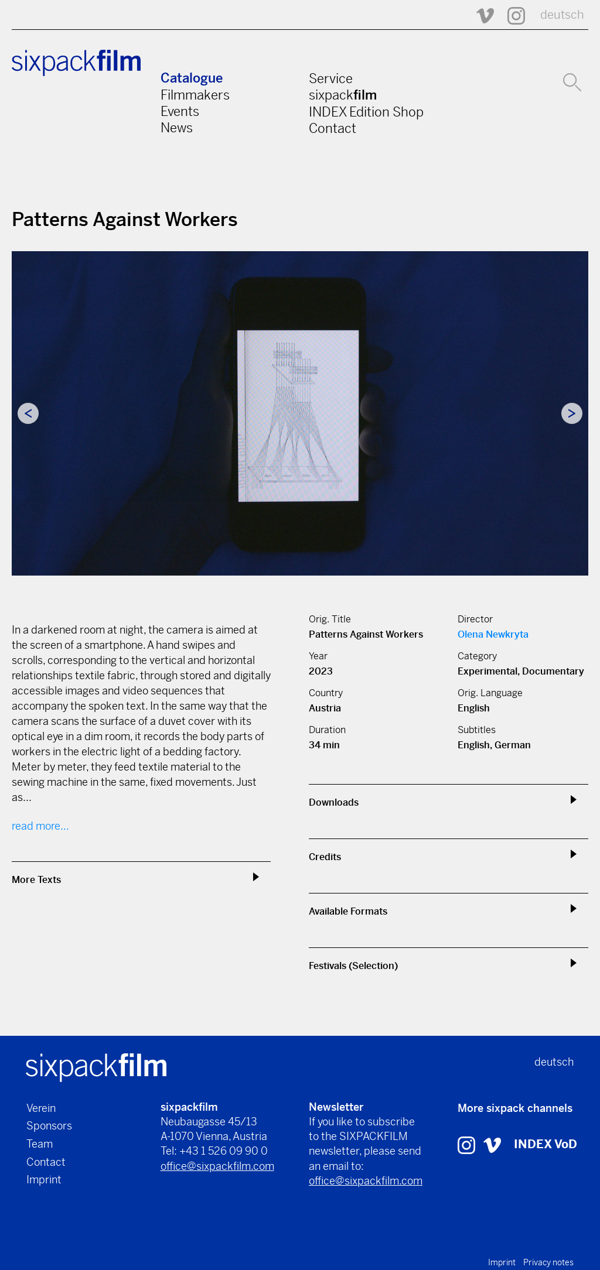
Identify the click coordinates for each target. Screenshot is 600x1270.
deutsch (562, 15)
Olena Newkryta (493, 634)
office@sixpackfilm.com (217, 1166)
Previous (28, 413)
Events (180, 111)
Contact (332, 128)
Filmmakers (195, 95)
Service (331, 78)
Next (571, 413)
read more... (40, 826)
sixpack (343, 95)
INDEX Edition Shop (366, 112)
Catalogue (192, 78)
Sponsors (49, 1125)
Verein (41, 1108)
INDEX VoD (545, 1144)
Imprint (44, 1179)
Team (39, 1144)
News (177, 127)
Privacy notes (548, 1262)
